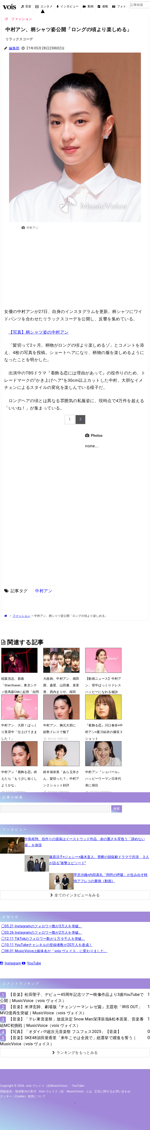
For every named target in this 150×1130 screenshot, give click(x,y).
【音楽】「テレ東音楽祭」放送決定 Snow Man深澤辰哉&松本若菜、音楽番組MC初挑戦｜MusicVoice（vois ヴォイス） (72, 1022)
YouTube (31, 963)
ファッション (21, 616)
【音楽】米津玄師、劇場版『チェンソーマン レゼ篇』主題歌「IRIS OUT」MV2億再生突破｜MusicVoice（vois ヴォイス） (71, 1009)
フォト (119, 6)
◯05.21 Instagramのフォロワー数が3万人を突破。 (41, 926)
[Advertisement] (75, 271)
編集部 (14, 48)
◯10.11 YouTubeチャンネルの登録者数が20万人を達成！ (46, 945)
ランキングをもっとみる (75, 1052)
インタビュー (68, 6)
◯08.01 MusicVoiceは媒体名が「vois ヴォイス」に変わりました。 (54, 951)
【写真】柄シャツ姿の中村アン (39, 332)
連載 (103, 6)
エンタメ (44, 6)
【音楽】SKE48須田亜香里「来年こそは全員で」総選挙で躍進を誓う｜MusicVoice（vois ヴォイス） (68, 1040)
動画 (88, 6)
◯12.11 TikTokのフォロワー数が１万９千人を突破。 (43, 939)
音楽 (26, 6)
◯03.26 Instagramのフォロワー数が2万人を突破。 (41, 932)
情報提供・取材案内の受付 (18, 1091)
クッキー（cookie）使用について (23, 1096)
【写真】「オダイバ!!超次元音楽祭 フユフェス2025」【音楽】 (65, 1031)
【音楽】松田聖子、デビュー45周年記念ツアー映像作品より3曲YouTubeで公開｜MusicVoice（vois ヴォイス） (72, 997)
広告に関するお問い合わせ (112, 1091)
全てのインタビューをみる (75, 895)
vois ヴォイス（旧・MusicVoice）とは (65, 1091)
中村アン (43, 590)
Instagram (10, 963)
